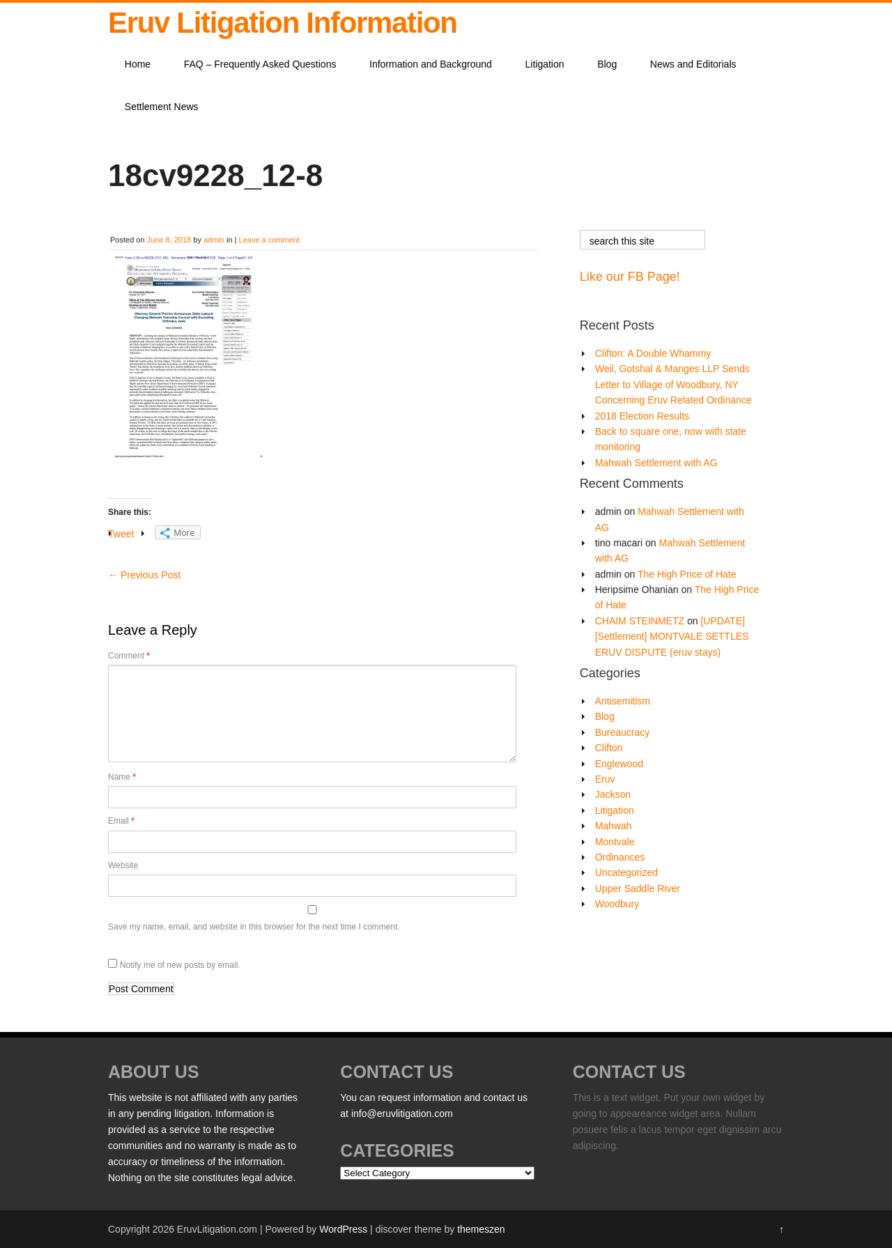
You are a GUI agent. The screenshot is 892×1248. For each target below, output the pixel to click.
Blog (607, 64)
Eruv (605, 779)
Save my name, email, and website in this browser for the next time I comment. (254, 927)
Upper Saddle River (637, 888)
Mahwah (613, 825)
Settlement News (162, 106)
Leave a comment (269, 240)
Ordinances (620, 857)
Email (121, 821)
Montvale (615, 841)
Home (138, 64)
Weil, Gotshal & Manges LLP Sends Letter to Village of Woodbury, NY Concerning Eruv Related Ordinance (673, 384)
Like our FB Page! (630, 277)
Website (123, 865)
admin (213, 240)
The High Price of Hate (687, 574)
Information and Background (430, 64)
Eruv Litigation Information (282, 22)
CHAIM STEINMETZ (639, 620)
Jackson (613, 794)
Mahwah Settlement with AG (656, 462)
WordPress (343, 1229)
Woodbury (617, 903)
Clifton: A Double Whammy (653, 353)
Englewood (619, 763)
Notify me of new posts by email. (180, 965)
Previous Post (144, 574)
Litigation (544, 64)
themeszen (481, 1229)
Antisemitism (622, 701)
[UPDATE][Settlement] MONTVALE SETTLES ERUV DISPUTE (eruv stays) (672, 636)
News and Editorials (693, 64)
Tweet (121, 533)
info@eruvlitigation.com (402, 1113)
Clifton (609, 747)
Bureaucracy (622, 732)
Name (122, 777)
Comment (129, 656)
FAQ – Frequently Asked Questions (260, 64)
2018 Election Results (642, 416)
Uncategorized (626, 872)
